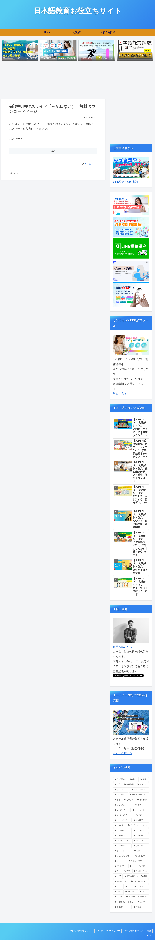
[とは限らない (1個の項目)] (140, 871)
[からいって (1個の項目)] (140, 840)
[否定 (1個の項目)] (142, 815)
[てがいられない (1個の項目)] (139, 789)
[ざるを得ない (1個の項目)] (131, 876)
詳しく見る (120, 393)
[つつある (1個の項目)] (120, 794)
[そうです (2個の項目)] (142, 784)
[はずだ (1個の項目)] (118, 896)
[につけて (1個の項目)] (122, 907)
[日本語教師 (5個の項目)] (120, 779)
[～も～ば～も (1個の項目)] (122, 820)
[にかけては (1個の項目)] (140, 820)
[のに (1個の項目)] (144, 891)
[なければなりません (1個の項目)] (124, 902)
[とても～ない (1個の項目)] (122, 830)
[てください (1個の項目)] (141, 886)
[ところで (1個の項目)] (122, 851)
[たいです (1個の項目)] (131, 891)
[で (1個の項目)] (128, 886)
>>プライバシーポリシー (108, 930)
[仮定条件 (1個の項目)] (141, 856)
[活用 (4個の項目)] (144, 779)
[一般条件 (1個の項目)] (140, 835)
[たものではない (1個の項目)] (139, 794)
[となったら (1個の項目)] (123, 805)
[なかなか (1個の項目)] (140, 845)
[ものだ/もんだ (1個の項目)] (122, 840)
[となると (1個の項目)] (119, 825)
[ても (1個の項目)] (117, 871)
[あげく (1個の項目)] (143, 902)
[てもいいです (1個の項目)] (138, 861)
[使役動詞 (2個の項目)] (129, 784)
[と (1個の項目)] (132, 866)
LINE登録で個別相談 (125, 181)
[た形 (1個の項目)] (141, 851)
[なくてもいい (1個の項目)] (121, 789)
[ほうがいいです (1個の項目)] (123, 856)
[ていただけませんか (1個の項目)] (138, 825)
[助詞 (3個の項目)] (117, 784)
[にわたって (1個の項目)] (122, 845)
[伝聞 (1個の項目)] (143, 866)
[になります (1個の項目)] (122, 835)
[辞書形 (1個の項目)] (140, 907)
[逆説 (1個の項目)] (127, 871)
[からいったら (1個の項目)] (123, 815)
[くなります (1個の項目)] (140, 830)
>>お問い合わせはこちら (81, 930)
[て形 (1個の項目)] (118, 891)
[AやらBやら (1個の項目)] (121, 881)
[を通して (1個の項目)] (129, 800)
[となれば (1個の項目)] (142, 800)
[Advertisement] (131, 120)
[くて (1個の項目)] (118, 886)
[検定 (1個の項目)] (144, 876)
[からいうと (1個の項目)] (122, 810)
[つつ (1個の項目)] (141, 805)
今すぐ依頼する (122, 753)
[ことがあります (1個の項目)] (139, 881)
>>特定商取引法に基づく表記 (137, 930)
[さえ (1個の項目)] (117, 800)
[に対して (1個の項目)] (120, 866)
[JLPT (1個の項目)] (118, 876)
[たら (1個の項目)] (120, 861)
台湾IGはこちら (122, 646)
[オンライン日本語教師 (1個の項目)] (137, 896)
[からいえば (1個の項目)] (140, 810)
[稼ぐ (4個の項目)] (134, 779)
